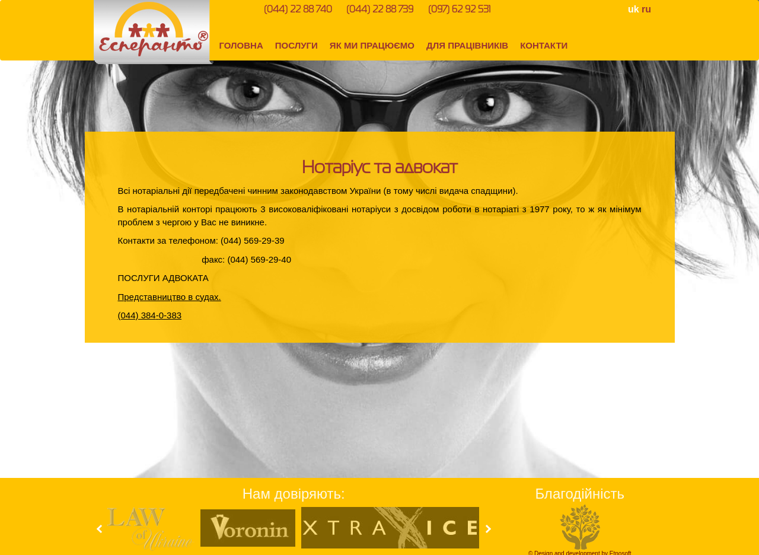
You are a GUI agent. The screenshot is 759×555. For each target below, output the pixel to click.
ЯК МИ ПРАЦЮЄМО (372, 45)
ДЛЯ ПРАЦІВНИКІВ (467, 45)
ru (646, 9)
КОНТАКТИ (543, 45)
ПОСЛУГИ (296, 45)
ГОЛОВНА (241, 45)
